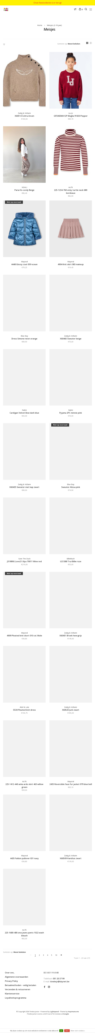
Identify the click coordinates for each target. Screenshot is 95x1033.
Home (39, 25)
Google (66, 1014)
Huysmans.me (73, 1011)
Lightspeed (54, 1011)
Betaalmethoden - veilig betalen (20, 985)
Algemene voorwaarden (16, 976)
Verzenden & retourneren (17, 989)
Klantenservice (12, 993)
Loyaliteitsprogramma (15, 997)
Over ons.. (10, 972)
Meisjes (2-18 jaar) (54, 25)
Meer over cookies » (78, 1031)
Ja (61, 1031)
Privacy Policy (11, 981)
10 (56, 955)
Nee (67, 1031)
